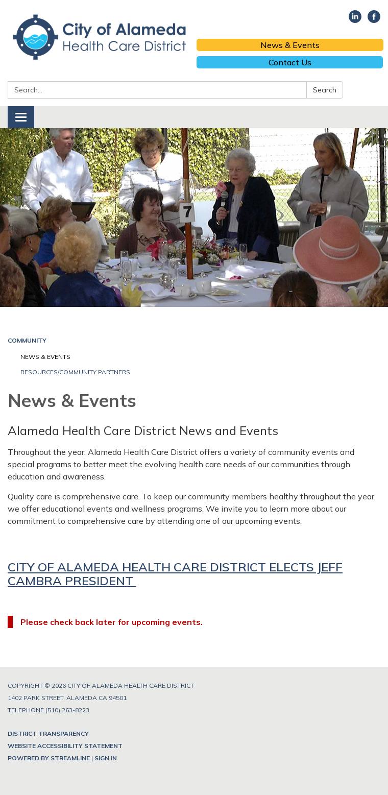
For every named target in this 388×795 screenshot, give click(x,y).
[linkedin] (355, 20)
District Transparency (48, 733)
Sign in (105, 758)
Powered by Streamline (49, 758)
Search (324, 89)
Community (27, 340)
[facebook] (374, 20)
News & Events (290, 45)
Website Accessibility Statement (65, 746)
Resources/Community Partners (75, 372)
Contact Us (290, 62)
